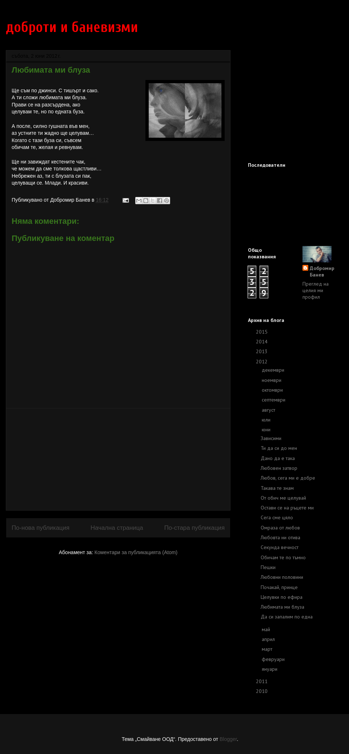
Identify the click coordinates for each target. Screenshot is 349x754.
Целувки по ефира (281, 597)
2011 (262, 681)
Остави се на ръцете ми (287, 507)
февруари (274, 659)
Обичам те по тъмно (283, 557)
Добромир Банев (322, 271)
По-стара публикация (194, 527)
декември (274, 370)
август (269, 410)
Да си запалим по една (287, 616)
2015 (262, 331)
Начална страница (117, 527)
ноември (272, 380)
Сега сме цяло (277, 517)
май (267, 629)
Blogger (228, 739)
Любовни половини (282, 577)
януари (270, 669)
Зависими (271, 438)
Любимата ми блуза (282, 607)
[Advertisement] (118, 459)
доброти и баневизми (72, 27)
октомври (273, 390)
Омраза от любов (280, 527)
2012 (262, 361)
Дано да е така (278, 458)
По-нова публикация (40, 527)
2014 (262, 341)
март (268, 649)
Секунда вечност (279, 547)
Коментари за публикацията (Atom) (136, 552)
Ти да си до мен (279, 448)
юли (267, 419)
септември (274, 399)
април (269, 639)
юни (267, 429)
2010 (262, 691)
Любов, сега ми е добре (288, 478)
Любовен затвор (279, 468)
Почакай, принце (279, 587)
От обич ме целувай (283, 498)
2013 (262, 351)
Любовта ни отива (280, 537)
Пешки (268, 567)
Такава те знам (277, 488)
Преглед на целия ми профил (315, 290)
